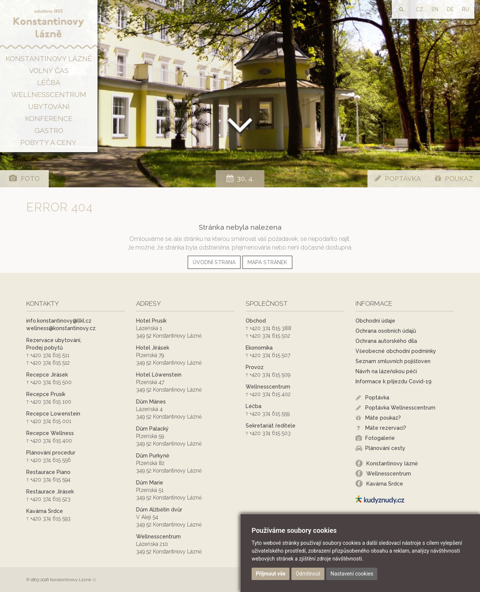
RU (465, 9)
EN (435, 9)
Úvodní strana (214, 262)
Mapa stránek (267, 262)
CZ (419, 9)
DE (450, 9)
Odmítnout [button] (308, 574)
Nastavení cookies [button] (351, 574)
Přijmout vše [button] (270, 574)
